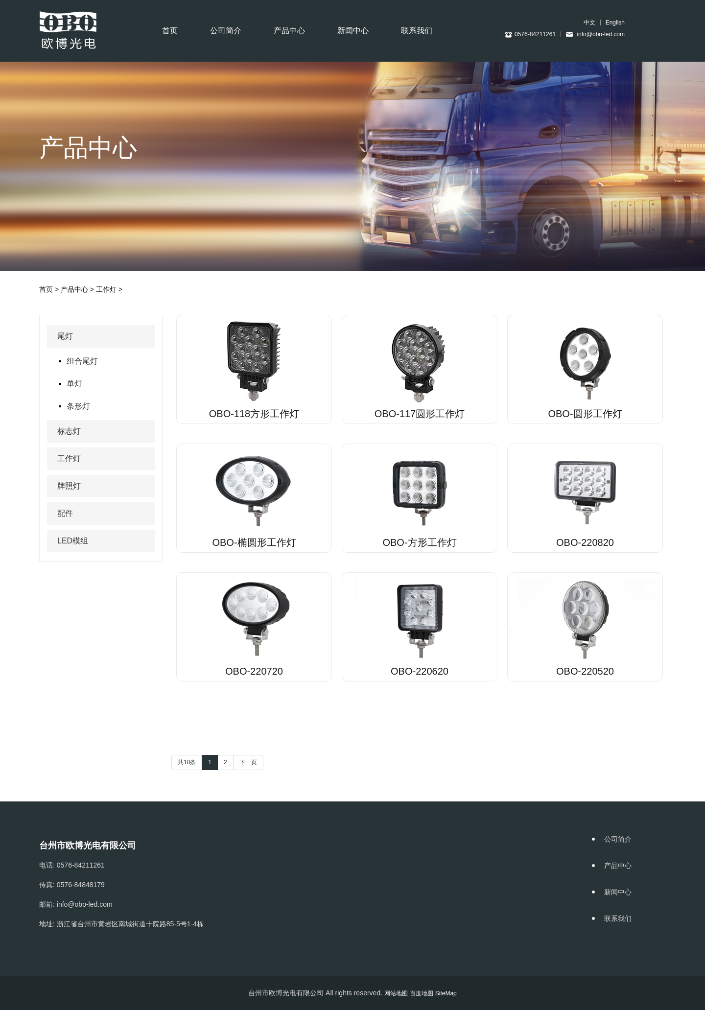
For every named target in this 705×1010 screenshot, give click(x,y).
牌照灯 (69, 486)
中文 (589, 22)
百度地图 (421, 993)
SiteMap (446, 993)
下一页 (248, 762)
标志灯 (69, 431)
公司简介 (225, 30)
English (615, 22)
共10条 (187, 762)
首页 (170, 30)
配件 (65, 513)
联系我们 (416, 30)
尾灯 (65, 336)
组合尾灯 (82, 361)
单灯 (74, 383)
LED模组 (72, 541)
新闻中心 (353, 30)
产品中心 (289, 30)
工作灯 (106, 289)
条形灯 (78, 406)
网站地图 (396, 993)
